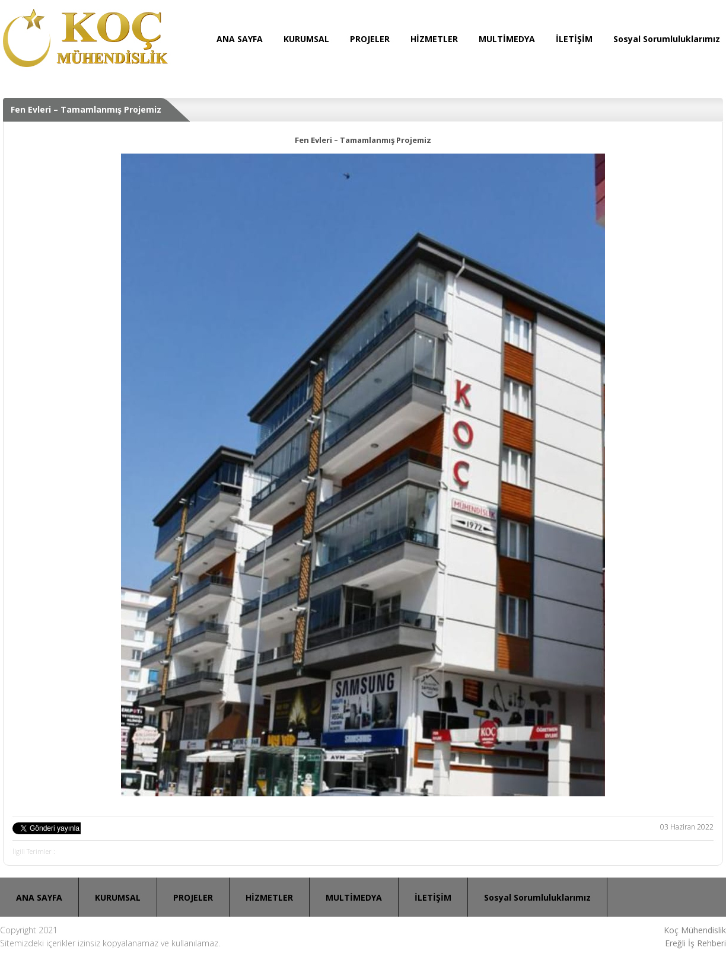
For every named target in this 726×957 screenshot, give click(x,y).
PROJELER (370, 38)
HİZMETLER (434, 38)
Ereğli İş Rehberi (695, 943)
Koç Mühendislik (695, 930)
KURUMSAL (306, 38)
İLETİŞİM (574, 38)
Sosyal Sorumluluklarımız (666, 38)
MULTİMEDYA (507, 38)
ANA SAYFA (239, 38)
